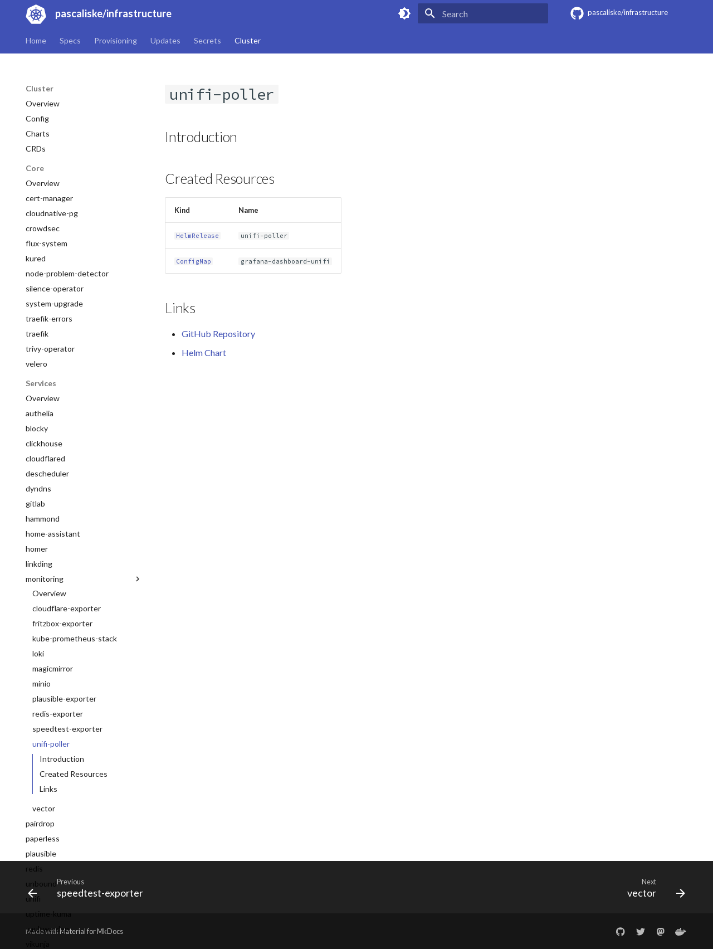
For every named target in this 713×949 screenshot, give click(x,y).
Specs (70, 40)
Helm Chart (204, 352)
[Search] (483, 13)
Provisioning (115, 40)
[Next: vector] (653, 890)
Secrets (207, 40)
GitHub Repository (218, 333)
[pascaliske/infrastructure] (34, 13)
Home (36, 40)
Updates (165, 40)
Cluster (248, 40)
